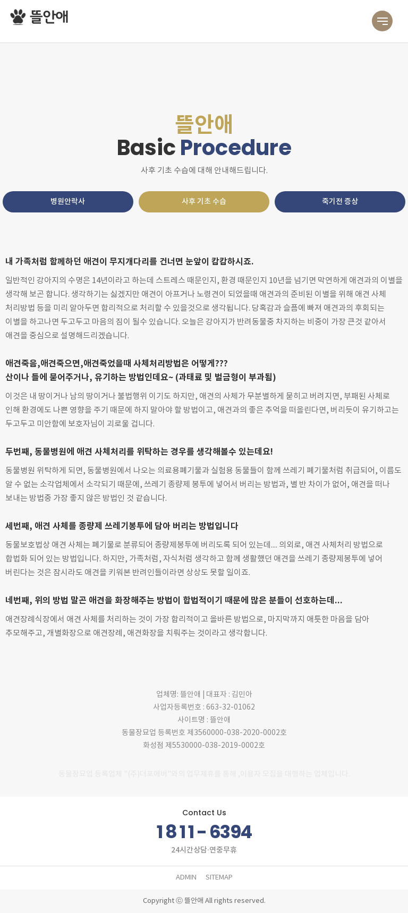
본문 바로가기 (0, 0)
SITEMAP (219, 878)
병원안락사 (67, 201)
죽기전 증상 (340, 201)
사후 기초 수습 (204, 201)
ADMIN (186, 878)
